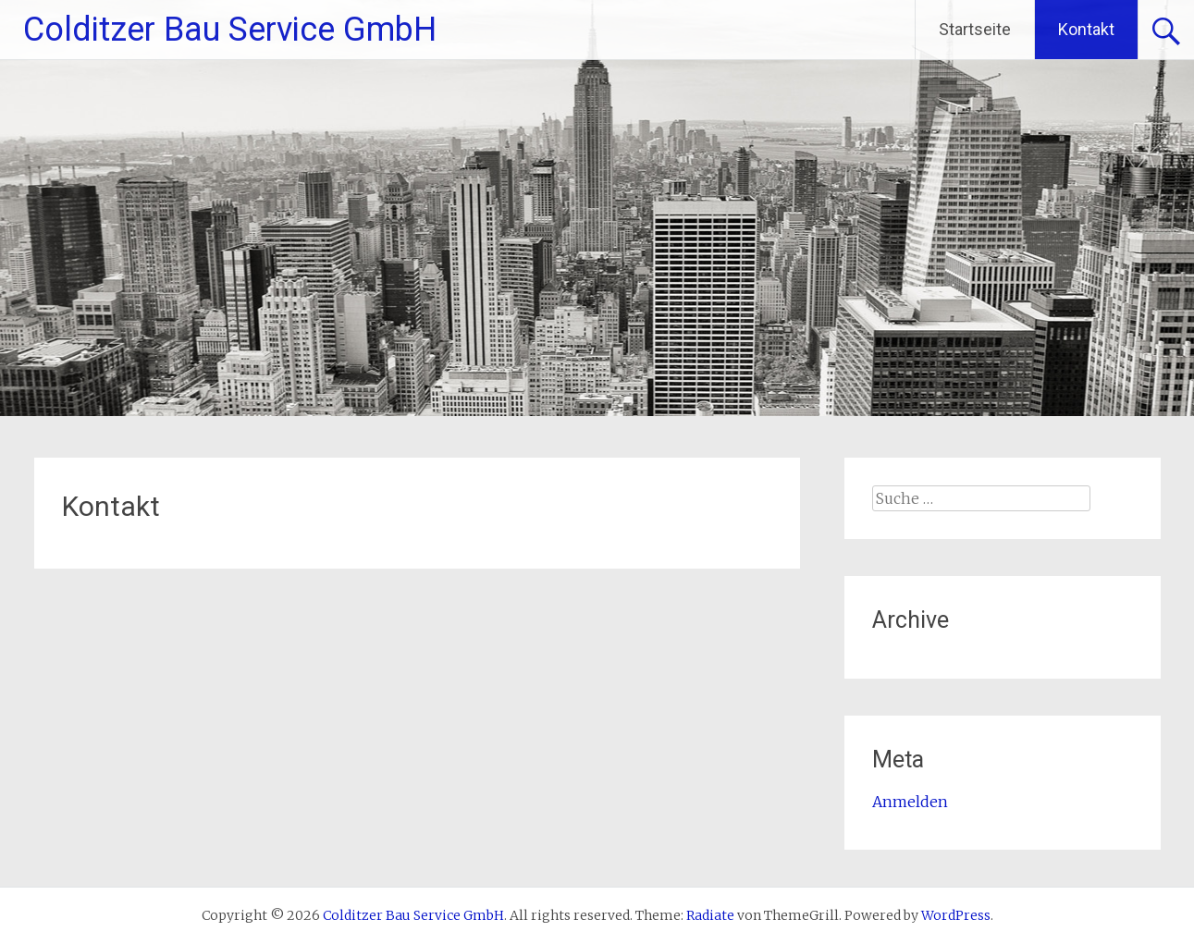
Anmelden (910, 801)
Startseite (975, 29)
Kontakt (1086, 29)
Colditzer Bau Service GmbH (230, 29)
